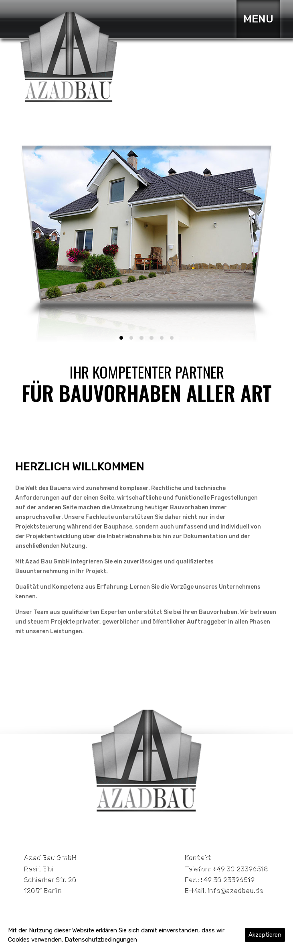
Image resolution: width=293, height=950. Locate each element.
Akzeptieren (265, 934)
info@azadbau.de (236, 891)
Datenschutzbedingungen (101, 939)
